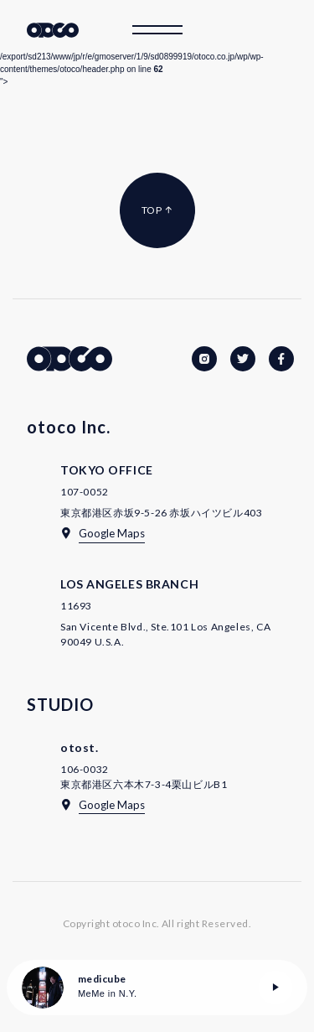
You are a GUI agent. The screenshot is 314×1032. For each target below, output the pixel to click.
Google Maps (112, 533)
